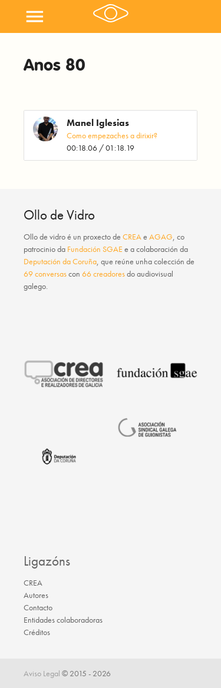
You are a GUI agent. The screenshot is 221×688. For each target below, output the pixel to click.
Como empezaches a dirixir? (112, 135)
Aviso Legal (42, 673)
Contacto (38, 607)
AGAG (161, 236)
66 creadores (103, 273)
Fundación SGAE (95, 249)
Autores (36, 595)
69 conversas (45, 273)
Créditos (37, 632)
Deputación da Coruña (60, 261)
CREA (132, 236)
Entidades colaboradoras (63, 619)
